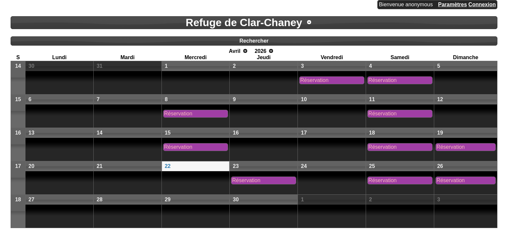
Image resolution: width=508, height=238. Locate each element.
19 (440, 133)
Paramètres (452, 4)
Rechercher (253, 41)
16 (18, 133)
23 (236, 166)
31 (100, 66)
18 (372, 133)
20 (31, 166)
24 (304, 166)
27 (31, 199)
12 (440, 99)
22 (168, 166)
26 (440, 166)
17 (304, 133)
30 (31, 66)
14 (18, 66)
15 (18, 99)
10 (304, 99)
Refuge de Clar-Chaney (244, 22)
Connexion (482, 4)
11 (372, 99)
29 (168, 199)
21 (100, 166)
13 (31, 133)
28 (100, 199)
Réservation (314, 80)
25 (372, 166)
